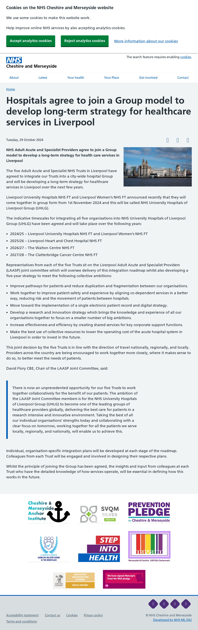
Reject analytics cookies (84, 40)
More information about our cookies (146, 41)
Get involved (148, 78)
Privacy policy (93, 615)
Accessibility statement (22, 615)
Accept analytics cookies (31, 40)
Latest (43, 78)
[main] (99, 294)
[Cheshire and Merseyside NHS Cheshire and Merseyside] (31, 62)
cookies (185, 57)
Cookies (72, 615)
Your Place (111, 78)
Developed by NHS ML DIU (172, 620)
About (14, 78)
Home (10, 89)
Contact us (52, 615)
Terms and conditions (21, 621)
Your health (75, 78)
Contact (183, 78)
